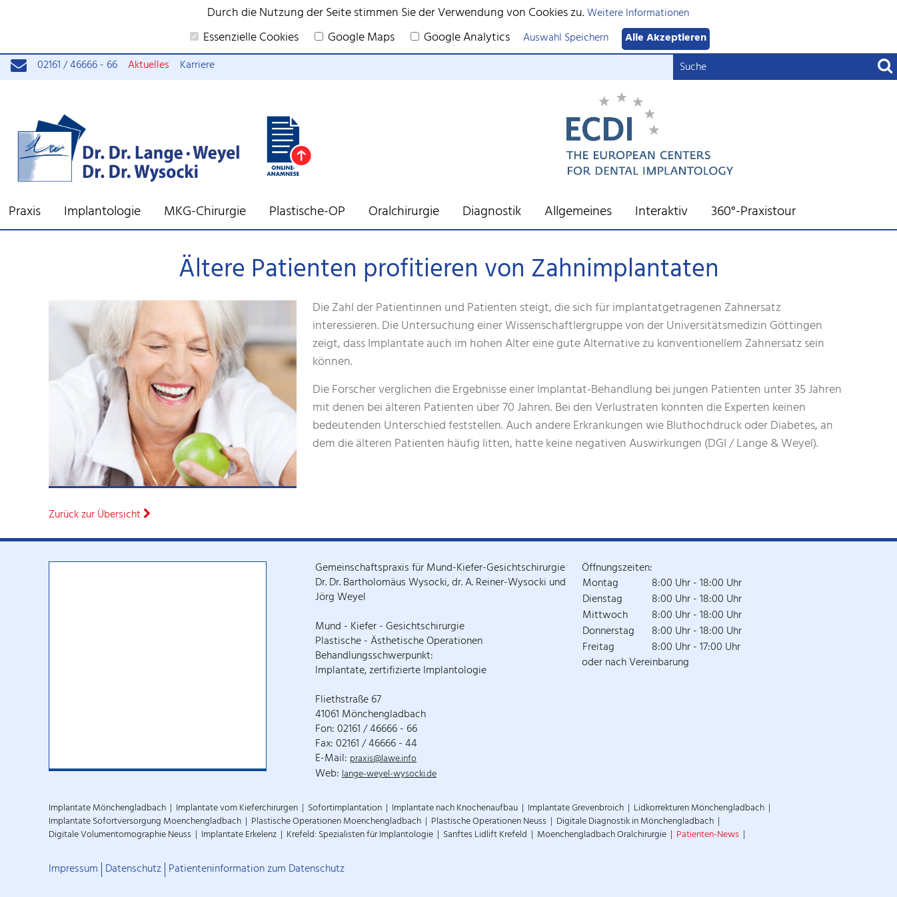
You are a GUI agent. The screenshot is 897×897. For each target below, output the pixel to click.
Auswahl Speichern (565, 39)
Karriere (197, 66)
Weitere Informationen (638, 14)
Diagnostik (491, 213)
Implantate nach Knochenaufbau (455, 809)
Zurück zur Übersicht (100, 515)
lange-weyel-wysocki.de (389, 775)
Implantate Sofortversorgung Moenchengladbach (145, 822)
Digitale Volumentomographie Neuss (120, 835)
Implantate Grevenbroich (576, 809)
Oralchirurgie (404, 213)
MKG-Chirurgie (205, 213)
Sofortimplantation (345, 809)
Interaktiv (661, 213)
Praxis (25, 213)
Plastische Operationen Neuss (488, 822)
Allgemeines (578, 213)
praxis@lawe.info (383, 759)
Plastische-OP (307, 213)
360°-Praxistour (753, 213)
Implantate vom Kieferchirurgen (237, 809)
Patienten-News (707, 835)
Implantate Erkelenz (239, 835)
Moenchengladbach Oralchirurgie (601, 835)
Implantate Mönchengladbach (107, 809)
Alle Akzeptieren (665, 39)
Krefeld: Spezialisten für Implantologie (360, 835)
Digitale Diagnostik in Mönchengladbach (635, 822)
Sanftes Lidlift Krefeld (485, 835)
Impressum (73, 870)
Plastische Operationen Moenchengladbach (336, 822)
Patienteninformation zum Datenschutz (257, 870)
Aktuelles (148, 66)
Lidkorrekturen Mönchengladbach (699, 809)
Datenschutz (133, 870)
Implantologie (102, 213)
